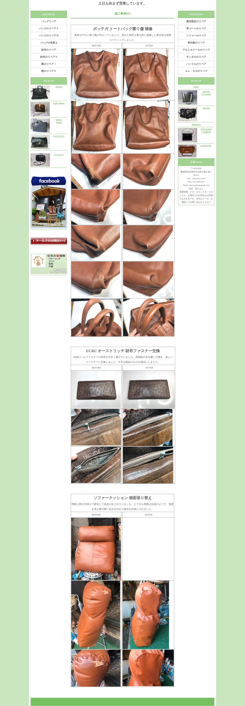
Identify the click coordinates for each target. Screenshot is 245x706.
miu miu (206, 108)
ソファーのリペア (196, 35)
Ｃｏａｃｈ (59, 155)
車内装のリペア (196, 42)
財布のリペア (48, 49)
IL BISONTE (205, 146)
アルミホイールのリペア (196, 49)
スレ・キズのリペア (196, 71)
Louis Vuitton (58, 103)
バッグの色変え (49, 42)
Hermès (59, 87)
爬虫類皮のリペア (196, 21)
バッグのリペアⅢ (49, 35)
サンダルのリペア (196, 56)
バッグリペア (48, 21)
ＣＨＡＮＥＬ (59, 136)
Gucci (196, 87)
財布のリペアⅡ (49, 56)
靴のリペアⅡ (48, 71)
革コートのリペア (196, 28)
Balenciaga (196, 124)
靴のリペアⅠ (48, 63)
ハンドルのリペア (196, 63)
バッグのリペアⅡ (49, 28)
